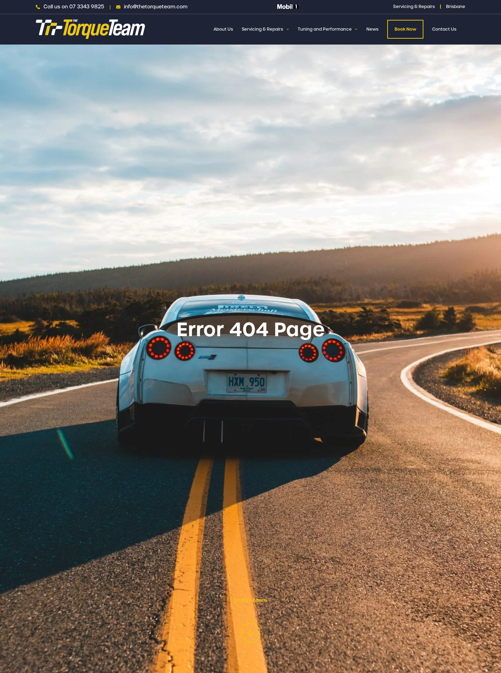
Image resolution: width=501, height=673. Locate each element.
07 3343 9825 (86, 6)
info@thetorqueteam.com (156, 6)
